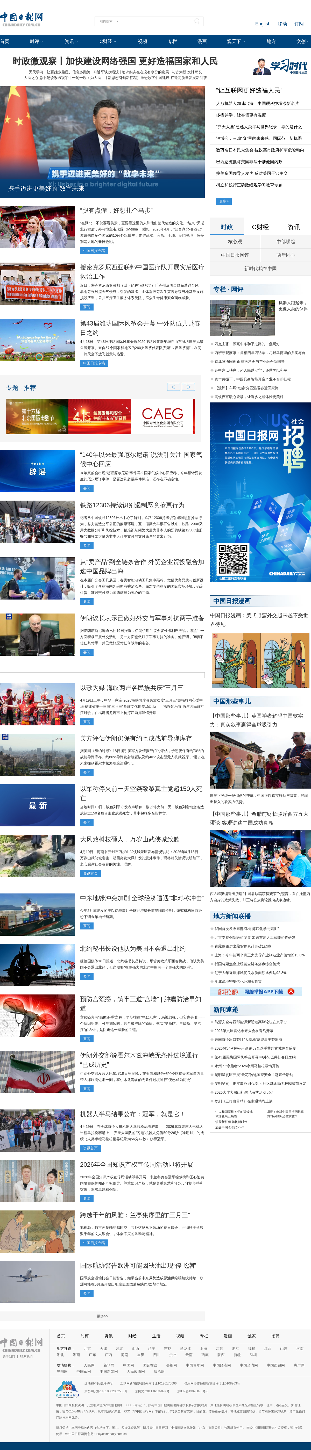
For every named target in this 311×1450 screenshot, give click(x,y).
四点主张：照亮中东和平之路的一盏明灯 (247, 344)
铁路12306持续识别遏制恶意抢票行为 (132, 505)
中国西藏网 (276, 1365)
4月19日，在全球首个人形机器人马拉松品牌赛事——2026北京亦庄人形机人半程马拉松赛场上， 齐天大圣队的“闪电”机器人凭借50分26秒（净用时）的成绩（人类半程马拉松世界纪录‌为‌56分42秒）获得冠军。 (142, 1132)
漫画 (202, 41)
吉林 (167, 1348)
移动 (282, 23)
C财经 (106, 41)
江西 (267, 1348)
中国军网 (83, 1371)
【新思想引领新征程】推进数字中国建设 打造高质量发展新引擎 (155, 78)
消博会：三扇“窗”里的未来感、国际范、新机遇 (259, 138)
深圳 (253, 1355)
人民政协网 (136, 1371)
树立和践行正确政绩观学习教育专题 (249, 185)
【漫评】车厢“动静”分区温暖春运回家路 (247, 388)
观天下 (234, 41)
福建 (251, 1348)
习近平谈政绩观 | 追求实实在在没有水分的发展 (131, 72)
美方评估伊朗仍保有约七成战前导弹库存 (136, 738)
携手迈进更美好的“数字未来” (47, 188)
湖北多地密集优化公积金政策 (238, 981)
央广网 (299, 1365)
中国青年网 (195, 1365)
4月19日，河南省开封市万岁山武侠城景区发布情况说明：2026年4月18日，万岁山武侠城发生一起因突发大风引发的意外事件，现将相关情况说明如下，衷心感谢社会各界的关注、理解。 (141, 858)
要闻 (86, 307)
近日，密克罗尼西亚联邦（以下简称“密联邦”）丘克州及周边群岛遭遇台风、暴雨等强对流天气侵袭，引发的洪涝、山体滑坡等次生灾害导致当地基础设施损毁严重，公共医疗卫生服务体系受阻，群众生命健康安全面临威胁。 (141, 291)
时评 (34, 41)
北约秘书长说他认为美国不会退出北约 (133, 948)
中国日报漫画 (232, 600)
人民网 (89, 1365)
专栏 (172, 41)
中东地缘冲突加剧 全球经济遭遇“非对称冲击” (142, 897)
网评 (237, 289)
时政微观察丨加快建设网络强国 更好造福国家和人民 (115, 61)
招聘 (275, 1336)
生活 (156, 1336)
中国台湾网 (249, 1365)
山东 (283, 1348)
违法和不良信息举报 (98, 1383)
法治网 (159, 1371)
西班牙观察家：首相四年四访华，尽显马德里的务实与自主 (262, 353)
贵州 (172, 1355)
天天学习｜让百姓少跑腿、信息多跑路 (59, 72)
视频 (142, 41)
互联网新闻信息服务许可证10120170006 (148, 1383)
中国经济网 (222, 1365)
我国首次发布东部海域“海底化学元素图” (247, 929)
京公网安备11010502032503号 (105, 1391)
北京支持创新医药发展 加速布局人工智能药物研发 (255, 937)
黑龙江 (185, 1348)
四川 (156, 1355)
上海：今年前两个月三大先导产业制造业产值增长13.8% (260, 955)
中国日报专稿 (94, 251)
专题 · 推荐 (21, 387)
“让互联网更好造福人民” (249, 90)
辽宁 (151, 1348)
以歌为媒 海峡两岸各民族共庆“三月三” (133, 687)
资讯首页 (90, 873)
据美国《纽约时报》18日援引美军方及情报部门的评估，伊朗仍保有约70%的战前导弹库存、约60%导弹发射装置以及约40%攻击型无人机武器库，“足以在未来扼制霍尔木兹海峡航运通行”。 (142, 757)
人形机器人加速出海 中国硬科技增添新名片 (257, 103)
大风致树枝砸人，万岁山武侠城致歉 (130, 839)
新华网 (108, 1365)
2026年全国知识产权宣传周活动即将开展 (136, 1164)
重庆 (140, 1355)
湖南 (76, 1355)
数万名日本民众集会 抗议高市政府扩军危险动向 (260, 150)
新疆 (237, 1355)
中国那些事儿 (232, 701)
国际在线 (150, 1365)
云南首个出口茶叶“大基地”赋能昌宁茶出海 (248, 1039)
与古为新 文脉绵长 (187, 72)
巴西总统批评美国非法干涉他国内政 (249, 162)
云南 (189, 1355)
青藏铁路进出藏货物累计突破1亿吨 (243, 946)
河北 (119, 1348)
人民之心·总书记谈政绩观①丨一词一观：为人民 (62, 78)
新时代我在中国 (260, 268)
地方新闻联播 (232, 916)
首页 (4, 41)
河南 (299, 1348)
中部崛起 (286, 241)
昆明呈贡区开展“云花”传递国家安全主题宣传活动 (254, 1075)
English (263, 23)
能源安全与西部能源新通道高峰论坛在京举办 (251, 1022)
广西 (108, 1355)
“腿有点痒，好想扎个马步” (116, 210)
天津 (103, 1348)
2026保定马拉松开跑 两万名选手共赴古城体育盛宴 (255, 1048)
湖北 (60, 1355)
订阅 (299, 23)
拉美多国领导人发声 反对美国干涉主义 (252, 173)
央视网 (171, 1365)
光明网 (62, 1371)
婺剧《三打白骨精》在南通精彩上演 (244, 1101)
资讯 (69, 41)
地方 (271, 41)
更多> (224, 201)
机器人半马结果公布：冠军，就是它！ (133, 1113)
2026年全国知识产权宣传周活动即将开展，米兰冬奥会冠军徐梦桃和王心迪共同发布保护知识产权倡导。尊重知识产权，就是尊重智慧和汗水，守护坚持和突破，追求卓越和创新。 (142, 1183)
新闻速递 (225, 1009)
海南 (124, 1355)
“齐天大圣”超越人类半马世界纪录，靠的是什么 (259, 127)
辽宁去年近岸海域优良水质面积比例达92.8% (251, 973)
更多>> (102, 1316)
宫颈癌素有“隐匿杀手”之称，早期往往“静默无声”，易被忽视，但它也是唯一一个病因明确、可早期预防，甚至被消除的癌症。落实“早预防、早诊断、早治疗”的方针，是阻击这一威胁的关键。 (142, 1023)
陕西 (221, 1355)
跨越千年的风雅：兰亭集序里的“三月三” (135, 1214)
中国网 (128, 1365)
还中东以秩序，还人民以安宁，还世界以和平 (251, 370)
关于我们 (9, 1356)
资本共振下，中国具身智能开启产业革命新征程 (253, 379)
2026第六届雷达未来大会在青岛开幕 (244, 1031)
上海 (203, 1348)
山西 (135, 1348)
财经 (132, 1336)
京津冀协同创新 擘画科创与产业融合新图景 (250, 361)
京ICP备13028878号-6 (192, 1391)
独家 (252, 1336)
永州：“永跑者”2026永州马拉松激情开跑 (247, 1066)
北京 (87, 1348)
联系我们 (26, 1356)
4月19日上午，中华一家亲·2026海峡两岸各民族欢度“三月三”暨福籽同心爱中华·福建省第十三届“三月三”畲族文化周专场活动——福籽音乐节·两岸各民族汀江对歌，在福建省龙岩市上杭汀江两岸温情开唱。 (142, 706)
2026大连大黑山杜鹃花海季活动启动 (244, 1092)
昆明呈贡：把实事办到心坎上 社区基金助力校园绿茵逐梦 (260, 1083)
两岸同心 (286, 255)
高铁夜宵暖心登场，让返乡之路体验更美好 (249, 397)
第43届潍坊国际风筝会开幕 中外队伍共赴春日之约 (255, 1057)
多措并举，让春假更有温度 (241, 115)
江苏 (219, 1348)
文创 (301, 41)
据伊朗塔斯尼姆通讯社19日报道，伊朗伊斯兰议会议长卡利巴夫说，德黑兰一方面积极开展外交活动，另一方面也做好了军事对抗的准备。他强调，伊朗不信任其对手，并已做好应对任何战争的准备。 (142, 637)
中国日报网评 (235, 255)
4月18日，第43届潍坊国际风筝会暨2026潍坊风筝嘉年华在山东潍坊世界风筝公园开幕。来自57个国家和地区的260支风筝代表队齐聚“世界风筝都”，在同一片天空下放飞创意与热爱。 (141, 348)
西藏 (205, 1355)
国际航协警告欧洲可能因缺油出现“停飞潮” (138, 1265)
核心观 (235, 241)
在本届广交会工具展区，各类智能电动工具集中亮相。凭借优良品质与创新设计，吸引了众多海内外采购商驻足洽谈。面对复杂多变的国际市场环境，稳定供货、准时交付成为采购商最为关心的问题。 (141, 586)
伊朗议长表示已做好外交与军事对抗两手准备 (142, 618)
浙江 (235, 1348)
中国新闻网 (109, 1371)
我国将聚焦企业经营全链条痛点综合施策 (247, 964)
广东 (92, 1355)
